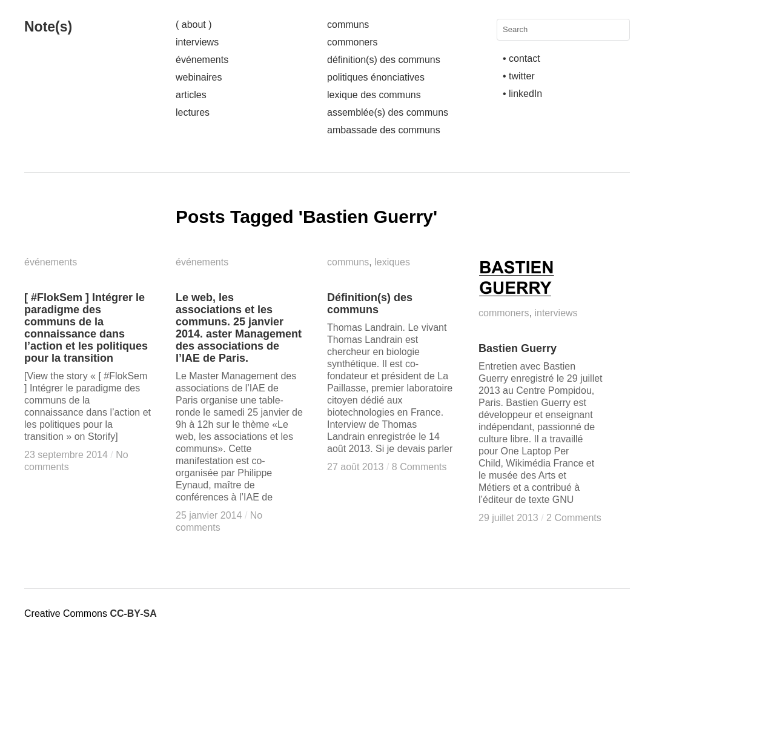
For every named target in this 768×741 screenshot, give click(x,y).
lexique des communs (374, 95)
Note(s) (48, 27)
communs (348, 24)
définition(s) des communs (383, 60)
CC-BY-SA (133, 613)
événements (202, 60)
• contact (521, 58)
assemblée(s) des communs (387, 112)
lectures (193, 112)
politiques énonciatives (376, 77)
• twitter (519, 76)
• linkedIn (522, 93)
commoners (352, 42)
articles (191, 95)
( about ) (194, 24)
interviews (197, 42)
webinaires (199, 77)
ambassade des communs (383, 130)
